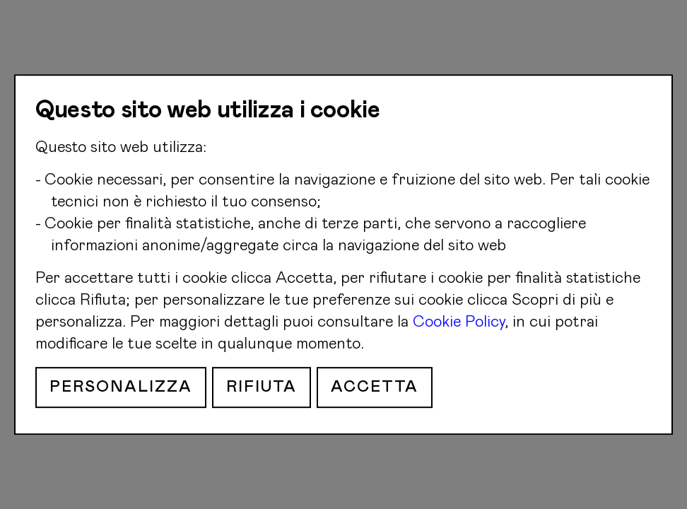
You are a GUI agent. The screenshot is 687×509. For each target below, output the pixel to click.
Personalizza (120, 387)
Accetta (374, 387)
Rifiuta (261, 387)
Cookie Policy (459, 322)
